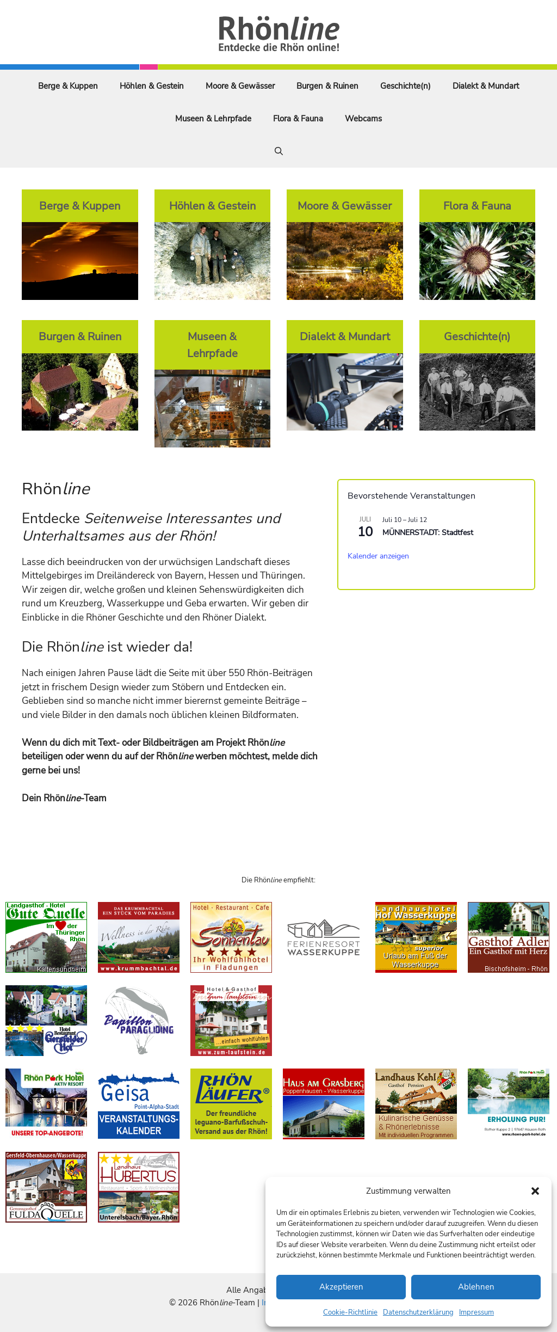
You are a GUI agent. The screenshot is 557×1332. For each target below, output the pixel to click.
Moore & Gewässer (240, 86)
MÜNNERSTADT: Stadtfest (427, 532)
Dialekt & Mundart (486, 86)
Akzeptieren (341, 1286)
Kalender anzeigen (378, 556)
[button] (535, 1191)
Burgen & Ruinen (327, 86)
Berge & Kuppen (68, 86)
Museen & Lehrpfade (213, 118)
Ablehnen (476, 1286)
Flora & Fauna (298, 118)
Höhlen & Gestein (152, 86)
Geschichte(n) (405, 86)
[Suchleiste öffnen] (279, 151)
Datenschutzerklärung (418, 1312)
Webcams (363, 118)
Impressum (476, 1312)
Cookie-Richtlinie (350, 1312)
